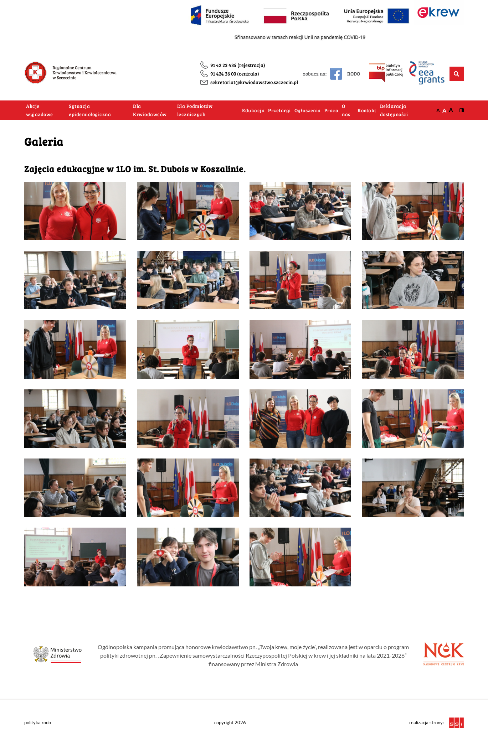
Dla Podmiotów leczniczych (195, 110)
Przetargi (279, 110)
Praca (331, 110)
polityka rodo (37, 722)
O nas (346, 110)
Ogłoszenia (307, 110)
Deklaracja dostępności (394, 110)
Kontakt (367, 110)
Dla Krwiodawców (150, 110)
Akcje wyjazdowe (39, 110)
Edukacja (253, 110)
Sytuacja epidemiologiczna (90, 110)
